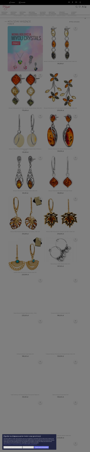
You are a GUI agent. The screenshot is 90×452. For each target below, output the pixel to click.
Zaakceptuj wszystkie (41, 447)
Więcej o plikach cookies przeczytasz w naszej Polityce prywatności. (20, 444)
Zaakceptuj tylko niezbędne (12, 447)
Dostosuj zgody (28, 447)
